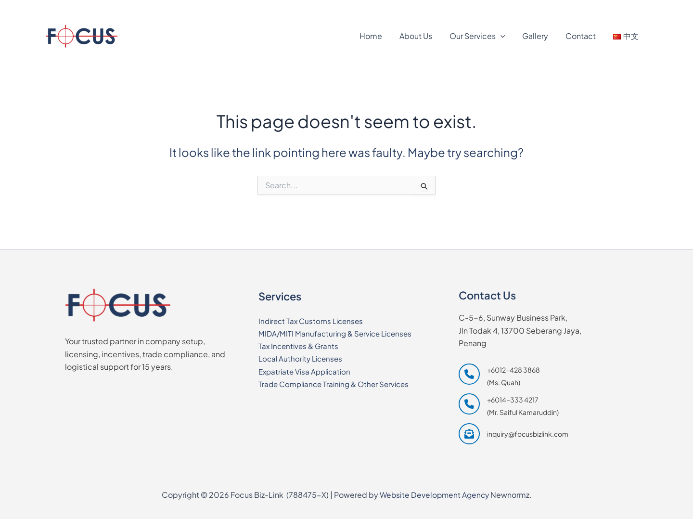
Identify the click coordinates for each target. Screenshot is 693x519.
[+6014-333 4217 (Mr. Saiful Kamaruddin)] (509, 405)
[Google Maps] (588, 8)
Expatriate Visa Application (307, 371)
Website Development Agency (434, 495)
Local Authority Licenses (302, 358)
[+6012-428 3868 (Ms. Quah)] (499, 375)
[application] (507, 36)
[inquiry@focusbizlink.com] (513, 433)
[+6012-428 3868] (77, 8)
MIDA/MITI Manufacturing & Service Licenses (338, 333)
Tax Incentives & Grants (300, 345)
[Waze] (633, 8)
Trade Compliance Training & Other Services (338, 384)
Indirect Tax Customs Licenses (313, 320)
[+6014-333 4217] (144, 8)
